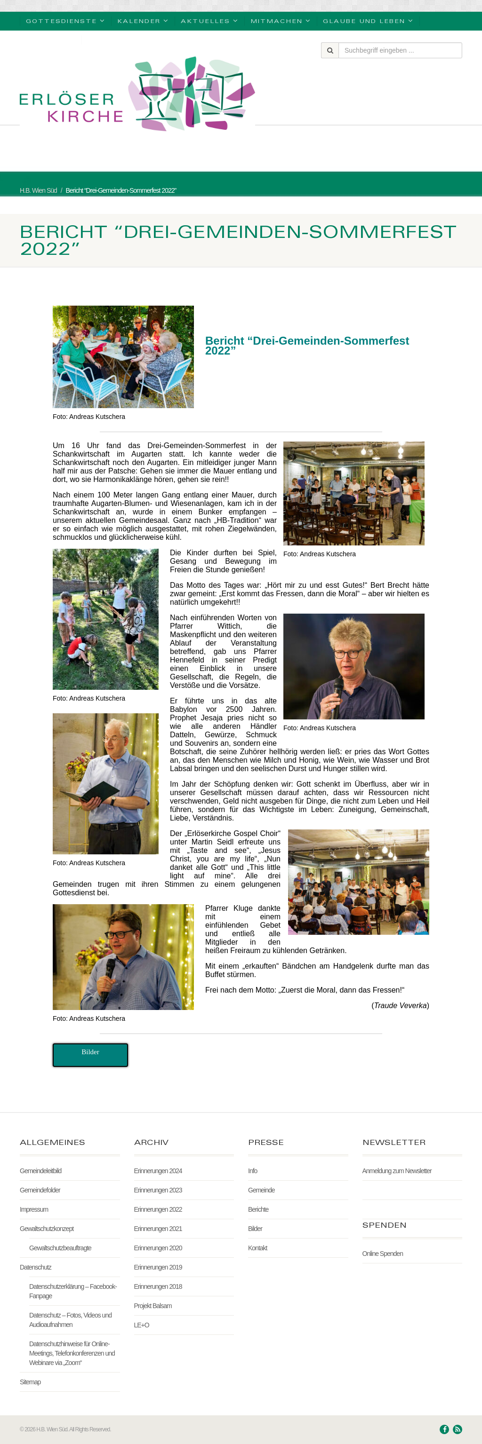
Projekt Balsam (153, 1306)
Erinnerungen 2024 (158, 1171)
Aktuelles (210, 20)
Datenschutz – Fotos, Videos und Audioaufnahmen (70, 1319)
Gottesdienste (65, 20)
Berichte (258, 1209)
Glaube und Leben (368, 20)
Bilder (255, 1228)
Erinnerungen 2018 (158, 1286)
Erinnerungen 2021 (158, 1228)
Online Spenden (382, 1253)
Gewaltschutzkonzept (46, 1228)
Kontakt (257, 1248)
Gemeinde (261, 1190)
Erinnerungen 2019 (158, 1267)
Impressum (34, 1209)
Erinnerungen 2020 (158, 1248)
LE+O (141, 1325)
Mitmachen (280, 20)
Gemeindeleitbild (40, 1171)
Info (252, 1171)
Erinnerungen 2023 (158, 1190)
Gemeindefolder (40, 1190)
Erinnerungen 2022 (158, 1209)
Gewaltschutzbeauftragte (60, 1248)
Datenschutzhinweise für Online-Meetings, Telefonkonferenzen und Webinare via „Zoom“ (72, 1353)
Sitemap (30, 1382)
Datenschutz (35, 1267)
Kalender (143, 20)
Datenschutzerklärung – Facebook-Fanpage (73, 1291)
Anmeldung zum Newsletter (397, 1171)
